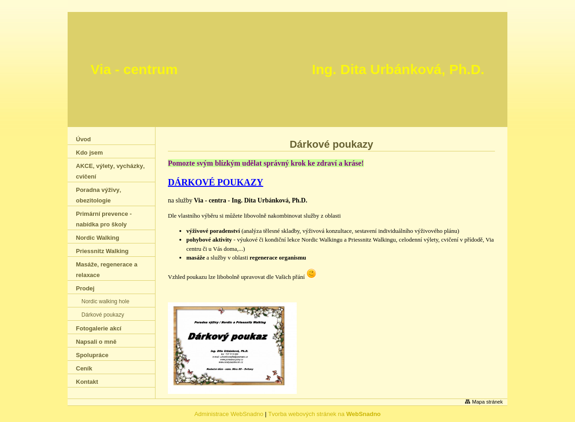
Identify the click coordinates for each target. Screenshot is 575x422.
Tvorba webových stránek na (324, 413)
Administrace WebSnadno (228, 413)
